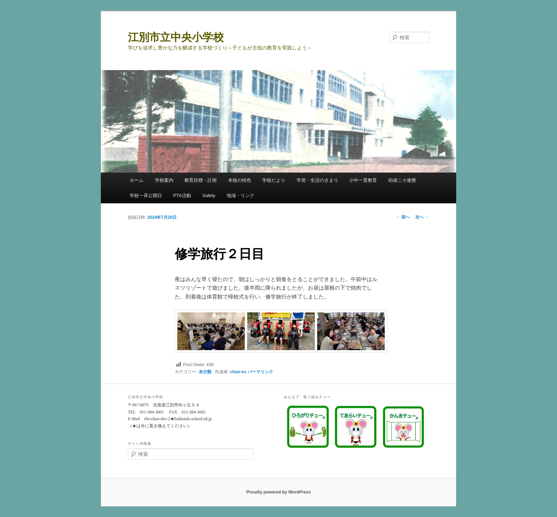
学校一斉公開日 (146, 195)
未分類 (205, 371)
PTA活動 (182, 195)
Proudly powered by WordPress (278, 492)
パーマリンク (260, 371)
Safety (209, 195)
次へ (422, 217)
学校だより (273, 180)
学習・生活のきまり (317, 180)
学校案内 (164, 180)
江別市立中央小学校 (176, 37)
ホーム (137, 180)
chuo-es (238, 371)
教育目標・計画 (200, 180)
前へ (403, 217)
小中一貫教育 (363, 180)
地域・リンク (240, 195)
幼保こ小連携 (402, 180)
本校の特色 (239, 180)
